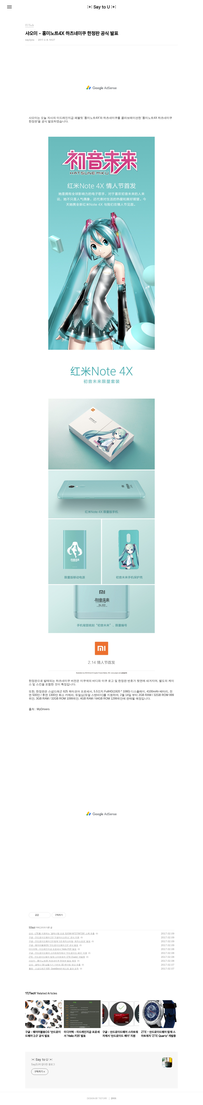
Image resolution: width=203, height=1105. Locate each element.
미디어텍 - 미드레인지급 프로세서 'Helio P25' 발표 (52, 949)
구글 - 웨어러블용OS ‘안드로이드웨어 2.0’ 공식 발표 (53, 945)
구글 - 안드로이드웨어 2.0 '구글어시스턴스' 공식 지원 (54, 937)
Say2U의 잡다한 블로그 (43, 1064)
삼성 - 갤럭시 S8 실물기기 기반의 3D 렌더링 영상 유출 (55, 965)
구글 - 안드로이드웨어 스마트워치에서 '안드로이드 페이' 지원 (58, 953)
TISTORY (102, 1098)
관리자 (113, 1098)
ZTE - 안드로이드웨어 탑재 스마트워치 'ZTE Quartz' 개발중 (57, 957)
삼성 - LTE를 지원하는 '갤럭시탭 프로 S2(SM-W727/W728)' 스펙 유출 (62, 933)
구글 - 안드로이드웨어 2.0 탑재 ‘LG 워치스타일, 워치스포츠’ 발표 (59, 941)
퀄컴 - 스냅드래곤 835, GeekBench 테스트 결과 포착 (54, 968)
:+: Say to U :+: (101, 7)
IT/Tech (32, 927)
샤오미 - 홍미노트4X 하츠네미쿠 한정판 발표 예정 (52, 961)
